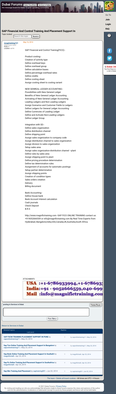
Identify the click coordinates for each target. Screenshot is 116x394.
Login (108, 24)
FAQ (107, 29)
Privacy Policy (61, 386)
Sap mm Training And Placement (17, 371)
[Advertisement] (49, 21)
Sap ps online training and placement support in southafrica (29, 362)
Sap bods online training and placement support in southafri (29, 354)
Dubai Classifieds (30, 5)
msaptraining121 (11, 43)
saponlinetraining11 (12, 339)
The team (51, 378)
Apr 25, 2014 (86, 354)
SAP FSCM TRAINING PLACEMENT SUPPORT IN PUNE (26, 337)
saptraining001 (39, 371)
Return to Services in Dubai (12, 326)
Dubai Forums (12, 4)
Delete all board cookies (66, 378)
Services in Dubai (44, 5)
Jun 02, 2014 (88, 371)
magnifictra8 (9, 356)
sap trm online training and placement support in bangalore (29, 345)
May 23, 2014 (91, 337)
